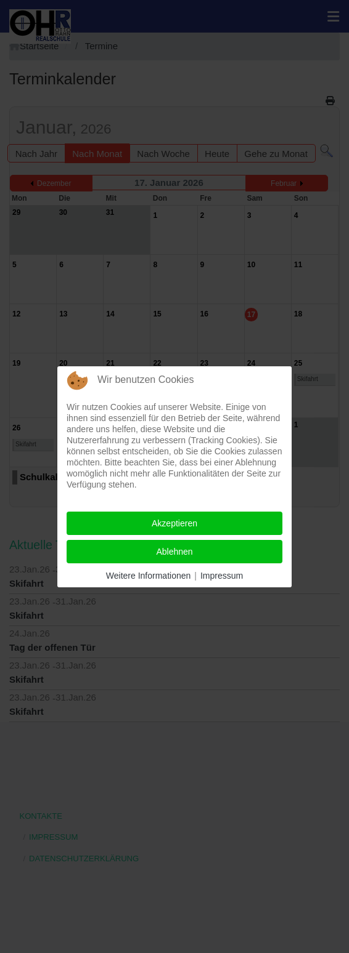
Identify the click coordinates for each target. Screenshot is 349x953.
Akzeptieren (174, 523)
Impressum (221, 576)
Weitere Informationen (148, 576)
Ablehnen (174, 552)
